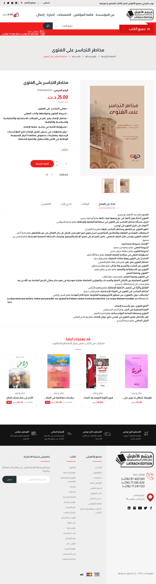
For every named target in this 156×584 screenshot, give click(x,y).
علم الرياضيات (69, 512)
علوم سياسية (70, 502)
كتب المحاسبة (69, 533)
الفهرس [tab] (46, 203)
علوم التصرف (70, 548)
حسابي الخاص (96, 498)
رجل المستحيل (69, 554)
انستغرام (134, 508)
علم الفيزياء (71, 507)
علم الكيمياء (70, 538)
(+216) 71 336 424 (133, 482)
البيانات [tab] (85, 203)
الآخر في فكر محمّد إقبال (19, 397)
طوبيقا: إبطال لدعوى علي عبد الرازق (136, 397)
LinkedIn (129, 508)
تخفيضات (97, 477)
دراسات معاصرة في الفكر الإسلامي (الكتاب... (58, 397)
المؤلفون (97, 472)
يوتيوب (140, 508)
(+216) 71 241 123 (133, 486)
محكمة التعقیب (69, 559)
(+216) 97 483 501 (133, 479)
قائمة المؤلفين (95, 503)
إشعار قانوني (96, 488)
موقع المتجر (28, 2)
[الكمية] (63, 163)
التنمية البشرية (69, 497)
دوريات (72, 486)
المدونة (72, 491)
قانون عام (71, 543)
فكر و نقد (19, 393)
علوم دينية (71, 528)
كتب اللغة (71, 523)
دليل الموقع (96, 493)
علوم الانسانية (69, 472)
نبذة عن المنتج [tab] (107, 203)
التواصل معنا (96, 483)
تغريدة (47, 174)
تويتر (145, 508)
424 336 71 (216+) (11, 34)
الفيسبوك (151, 508)
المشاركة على (52, 174)
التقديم (98, 467)
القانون (72, 467)
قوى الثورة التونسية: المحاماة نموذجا (97, 397)
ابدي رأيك (66, 203)
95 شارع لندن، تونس (135, 499)
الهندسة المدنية (68, 517)
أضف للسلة (42, 163)
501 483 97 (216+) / (29, 34)
